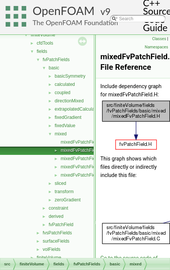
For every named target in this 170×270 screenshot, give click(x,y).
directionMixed (69, 101)
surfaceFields (56, 241)
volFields (51, 249)
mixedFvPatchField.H (82, 150)
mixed (61, 133)
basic (54, 67)
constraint (58, 208)
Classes (159, 38)
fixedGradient (68, 117)
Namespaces (156, 47)
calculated (65, 84)
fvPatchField (61, 224)
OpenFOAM (64, 11)
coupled (62, 92)
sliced (60, 183)
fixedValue (65, 125)
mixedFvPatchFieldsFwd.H (87, 175)
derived (56, 216)
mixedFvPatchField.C (82, 142)
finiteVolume (43, 35)
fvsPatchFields (57, 233)
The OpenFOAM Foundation (75, 22)
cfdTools (45, 43)
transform (64, 191)
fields (42, 51)
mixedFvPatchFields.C (83, 158)
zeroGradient (68, 199)
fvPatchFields (56, 59)
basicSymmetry (70, 76)
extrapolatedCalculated (78, 109)
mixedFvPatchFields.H (83, 167)
